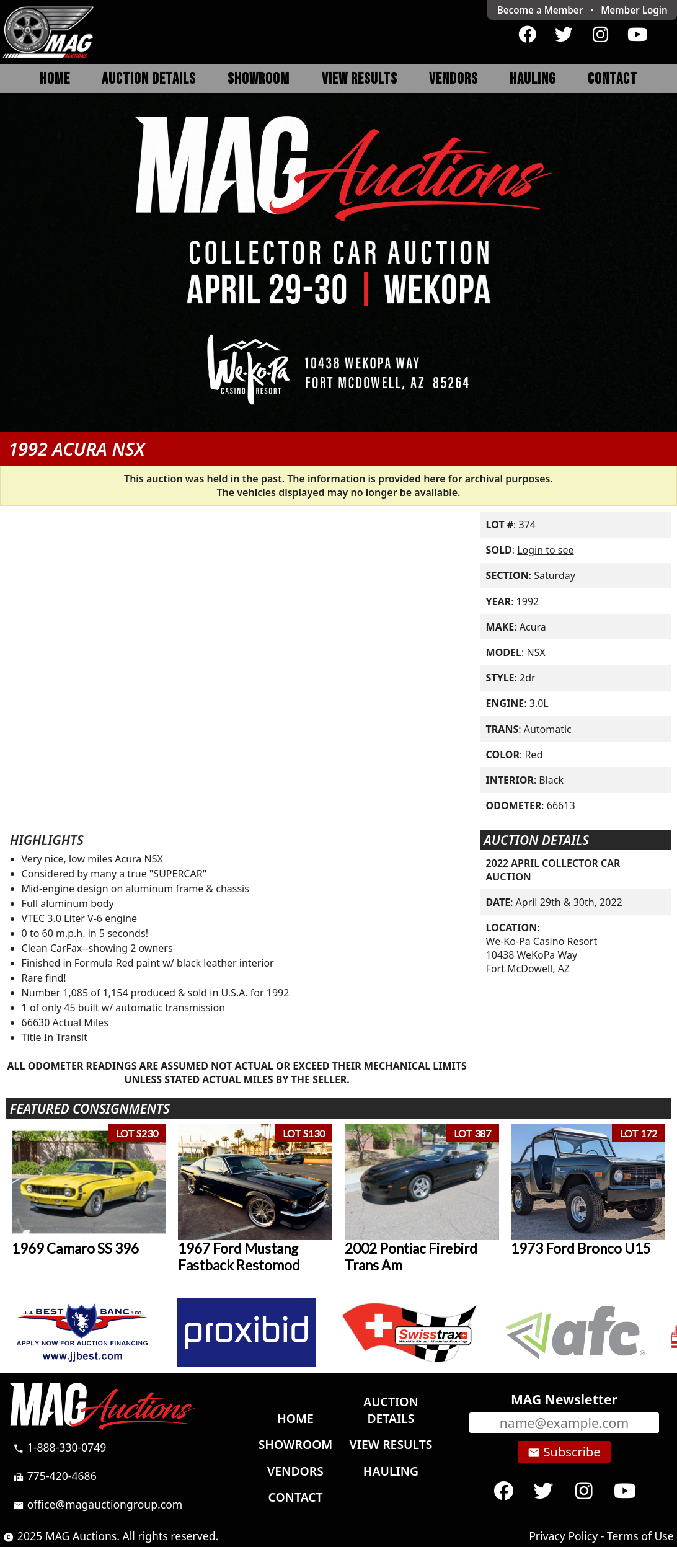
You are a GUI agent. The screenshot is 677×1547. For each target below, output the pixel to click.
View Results (359, 79)
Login (634, 10)
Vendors (453, 79)
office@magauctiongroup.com (97, 1504)
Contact (612, 79)
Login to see (545, 550)
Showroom (259, 79)
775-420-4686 (55, 1475)
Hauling (533, 79)
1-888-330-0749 (59, 1447)
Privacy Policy (563, 1535)
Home (55, 79)
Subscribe (564, 1452)
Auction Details (149, 79)
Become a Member (540, 10)
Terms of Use (640, 1535)
